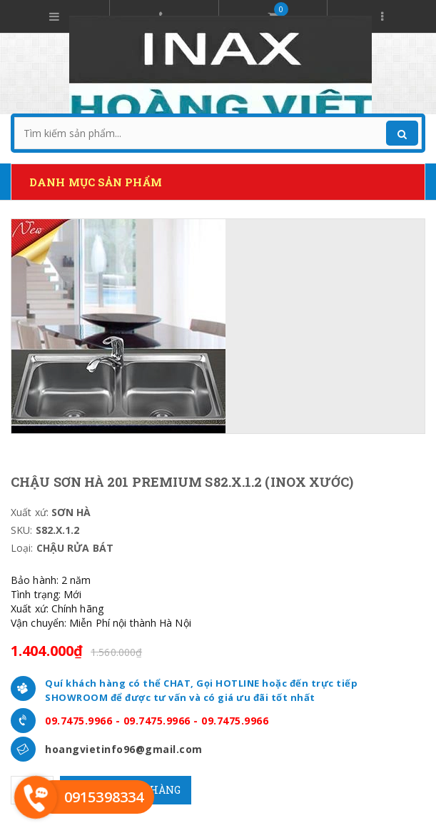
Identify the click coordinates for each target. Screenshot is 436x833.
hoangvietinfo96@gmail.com (124, 749)
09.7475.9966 (78, 720)
